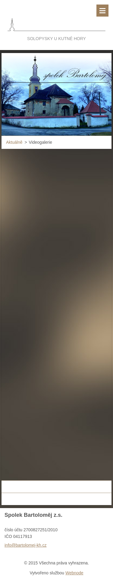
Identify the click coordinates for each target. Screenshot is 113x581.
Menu (102, 11)
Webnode (74, 572)
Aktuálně (14, 142)
